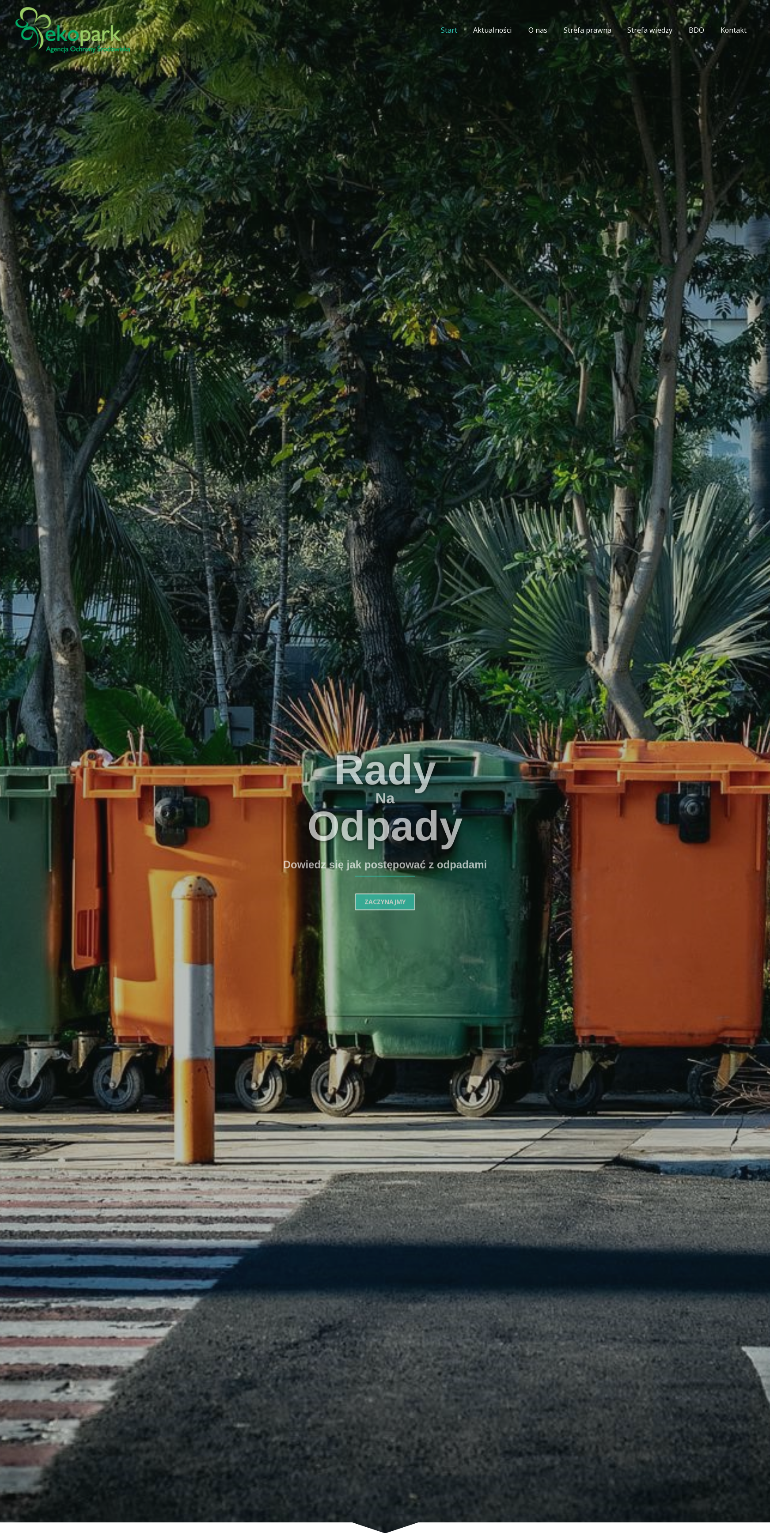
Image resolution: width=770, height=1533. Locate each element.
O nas (547, 30)
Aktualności (504, 30)
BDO (699, 30)
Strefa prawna (594, 30)
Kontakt (734, 30)
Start (462, 30)
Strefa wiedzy (655, 30)
